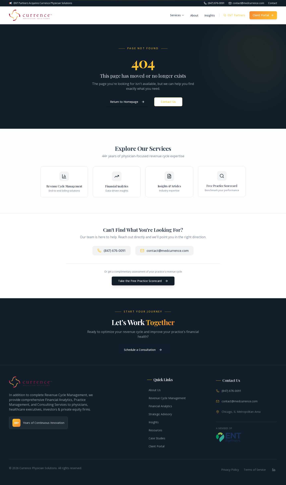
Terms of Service (255, 470)
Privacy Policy (230, 470)
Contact (272, 3)
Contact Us (168, 102)
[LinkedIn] (274, 470)
